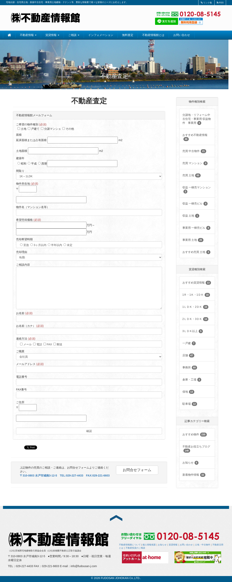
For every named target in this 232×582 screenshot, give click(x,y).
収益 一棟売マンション (196, 190)
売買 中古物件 (194, 151)
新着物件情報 (193, 475)
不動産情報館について (130, 544)
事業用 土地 (192, 240)
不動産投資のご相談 (135, 548)
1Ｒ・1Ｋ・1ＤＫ (196, 295)
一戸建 (189, 343)
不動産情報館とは (153, 35)
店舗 (188, 355)
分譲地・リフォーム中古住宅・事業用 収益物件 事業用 (196, 119)
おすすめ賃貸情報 (196, 283)
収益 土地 (190, 216)
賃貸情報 (52, 35)
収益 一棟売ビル (195, 204)
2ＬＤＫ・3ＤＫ (195, 319)
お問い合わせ (181, 35)
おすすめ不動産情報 (194, 137)
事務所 (189, 368)
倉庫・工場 (191, 380)
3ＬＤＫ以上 (192, 331)
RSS (220, 2)
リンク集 (206, 2)
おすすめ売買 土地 (196, 252)
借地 (188, 392)
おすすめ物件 (194, 435)
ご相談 (73, 35)
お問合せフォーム (137, 470)
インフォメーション (100, 35)
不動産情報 (28, 35)
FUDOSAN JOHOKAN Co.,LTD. (120, 578)
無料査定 (127, 35)
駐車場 (189, 404)
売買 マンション (195, 163)
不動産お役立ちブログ (196, 449)
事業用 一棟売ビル (196, 228)
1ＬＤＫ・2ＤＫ (195, 307)
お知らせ (190, 463)
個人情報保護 (149, 544)
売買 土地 (191, 175)
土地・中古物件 (202, 544)
